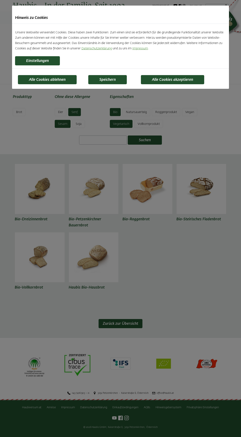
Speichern (107, 80)
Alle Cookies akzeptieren (172, 80)
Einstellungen (37, 61)
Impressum (140, 48)
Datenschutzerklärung (96, 48)
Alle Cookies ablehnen (47, 80)
